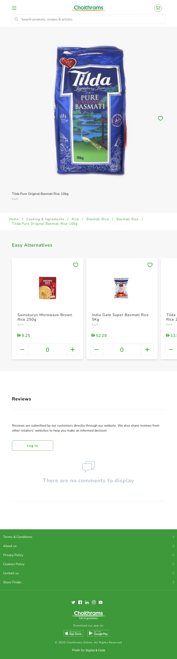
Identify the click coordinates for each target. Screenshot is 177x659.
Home (14, 219)
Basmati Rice (98, 219)
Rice (75, 219)
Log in (32, 446)
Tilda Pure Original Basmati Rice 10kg (44, 223)
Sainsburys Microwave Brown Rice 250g (45, 317)
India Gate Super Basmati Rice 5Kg (120, 317)
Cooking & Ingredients (45, 219)
